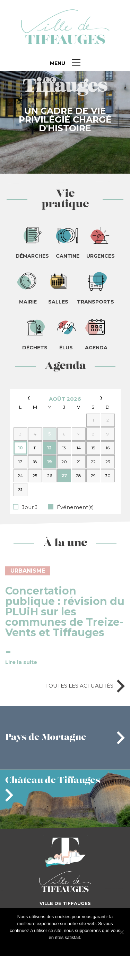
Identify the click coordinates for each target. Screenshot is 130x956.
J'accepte (54, 946)
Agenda (65, 366)
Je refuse (76, 946)
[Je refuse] (121, 932)
